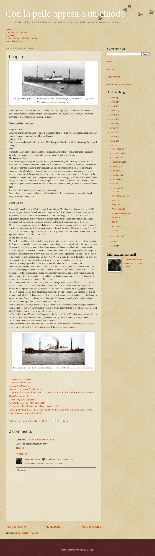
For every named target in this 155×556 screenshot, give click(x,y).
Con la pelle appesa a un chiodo (65, 13)
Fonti (109, 62)
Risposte (23, 454)
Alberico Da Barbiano (121, 213)
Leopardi (116, 217)
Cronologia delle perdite (16, 32)
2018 (112, 132)
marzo (116, 184)
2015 (112, 145)
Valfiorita (116, 191)
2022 (112, 115)
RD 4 (114, 222)
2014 (112, 242)
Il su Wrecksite (19, 382)
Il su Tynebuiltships (21, 379)
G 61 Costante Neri (120, 196)
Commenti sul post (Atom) (26, 533)
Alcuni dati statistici (14, 41)
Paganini (116, 204)
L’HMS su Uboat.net (21, 400)
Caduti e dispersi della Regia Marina (21, 38)
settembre (117, 162)
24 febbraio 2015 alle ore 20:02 (60, 459)
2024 (112, 106)
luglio (115, 166)
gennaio (116, 236)
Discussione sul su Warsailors (25, 389)
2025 (112, 102)
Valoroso (116, 230)
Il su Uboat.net (19, 386)
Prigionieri (9, 35)
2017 (112, 136)
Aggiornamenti (113, 77)
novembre (117, 153)
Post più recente (15, 526)
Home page (53, 526)
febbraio (117, 188)
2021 (112, 119)
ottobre (116, 157)
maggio (116, 175)
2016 (112, 141)
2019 (112, 128)
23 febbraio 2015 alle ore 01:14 (40, 440)
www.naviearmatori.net (59, 102)
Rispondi (20, 448)
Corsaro (115, 226)
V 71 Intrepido (118, 209)
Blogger (90, 550)
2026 (112, 97)
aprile (115, 179)
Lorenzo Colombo (32, 459)
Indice (8, 30)
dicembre (117, 149)
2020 (112, 123)
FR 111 (115, 200)
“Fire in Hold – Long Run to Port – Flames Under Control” (34, 406)
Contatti (110, 69)
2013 (112, 246)
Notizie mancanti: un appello (120, 84)
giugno (116, 170)
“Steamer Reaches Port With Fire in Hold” (27, 403)
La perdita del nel (23, 392)
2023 (112, 110)
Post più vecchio (90, 526)
